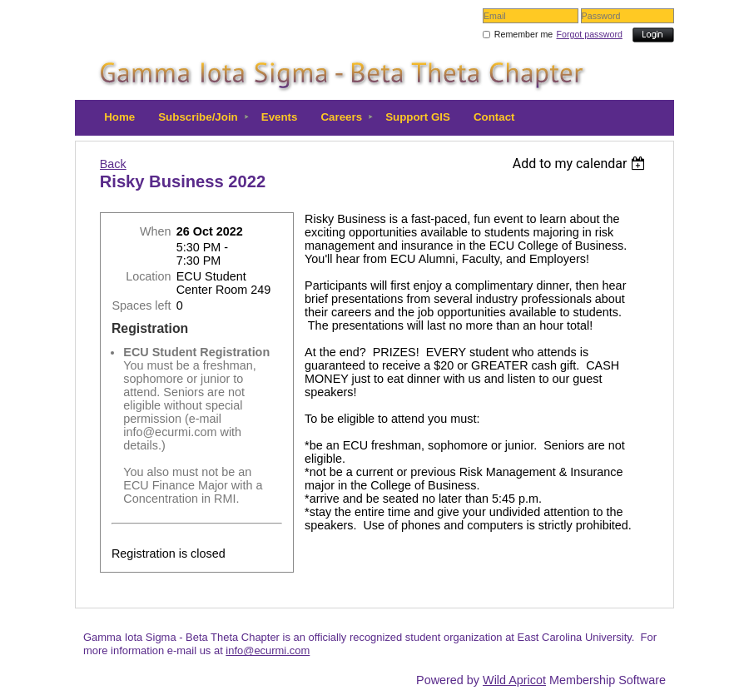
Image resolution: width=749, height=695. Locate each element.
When (155, 231)
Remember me (523, 34)
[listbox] (581, 163)
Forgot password (590, 34)
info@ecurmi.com (268, 650)
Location (148, 276)
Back (113, 164)
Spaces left (141, 305)
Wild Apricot (514, 680)
